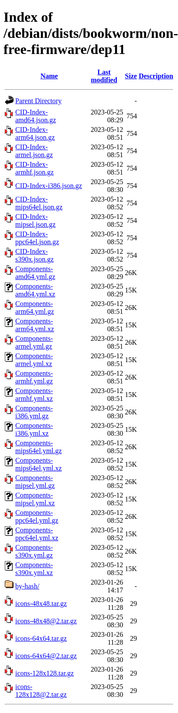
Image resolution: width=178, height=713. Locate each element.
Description (156, 76)
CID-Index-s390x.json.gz (34, 255)
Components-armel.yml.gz (34, 342)
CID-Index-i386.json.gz (48, 185)
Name (49, 76)
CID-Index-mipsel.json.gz (35, 220)
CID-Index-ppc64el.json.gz (37, 238)
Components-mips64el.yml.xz (38, 464)
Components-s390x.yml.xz (34, 568)
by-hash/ (27, 586)
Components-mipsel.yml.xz (35, 499)
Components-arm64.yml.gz (34, 307)
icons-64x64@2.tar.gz (46, 655)
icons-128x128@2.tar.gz (41, 690)
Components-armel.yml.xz (34, 359)
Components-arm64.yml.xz (34, 325)
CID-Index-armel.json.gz (34, 150)
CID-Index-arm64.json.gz (35, 133)
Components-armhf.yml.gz (34, 377)
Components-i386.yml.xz (34, 429)
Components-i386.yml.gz (34, 412)
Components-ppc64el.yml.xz (36, 533)
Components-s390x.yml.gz (34, 551)
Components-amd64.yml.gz (35, 272)
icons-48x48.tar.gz (41, 603)
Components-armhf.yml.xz (34, 394)
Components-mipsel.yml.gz (35, 481)
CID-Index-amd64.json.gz (35, 116)
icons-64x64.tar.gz (41, 638)
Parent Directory (38, 100)
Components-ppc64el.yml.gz (36, 516)
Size (131, 76)
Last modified (104, 76)
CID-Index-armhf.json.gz (34, 168)
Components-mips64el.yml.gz (38, 446)
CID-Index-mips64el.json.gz (38, 203)
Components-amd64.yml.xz (35, 290)
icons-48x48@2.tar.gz (46, 621)
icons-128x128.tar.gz (44, 673)
